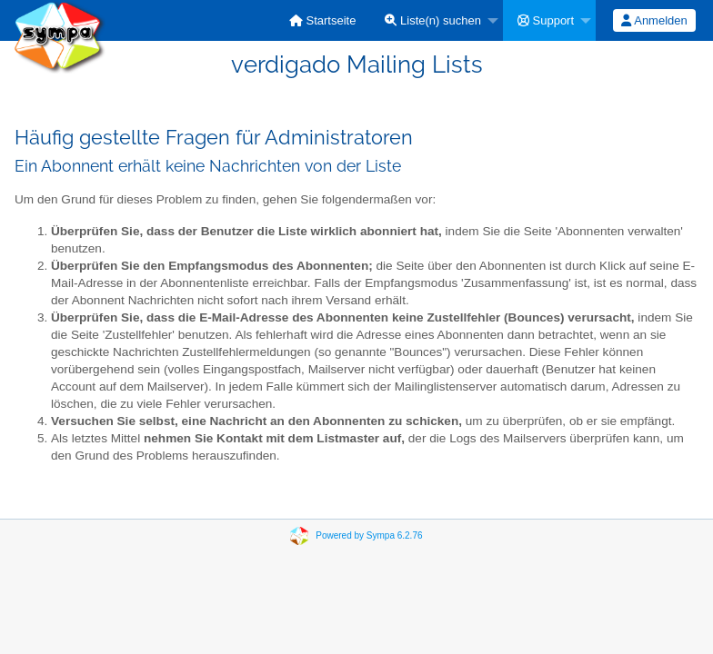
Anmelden (654, 20)
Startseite (322, 20)
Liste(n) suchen (433, 20)
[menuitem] (323, 20)
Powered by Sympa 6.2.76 (369, 535)
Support (545, 20)
